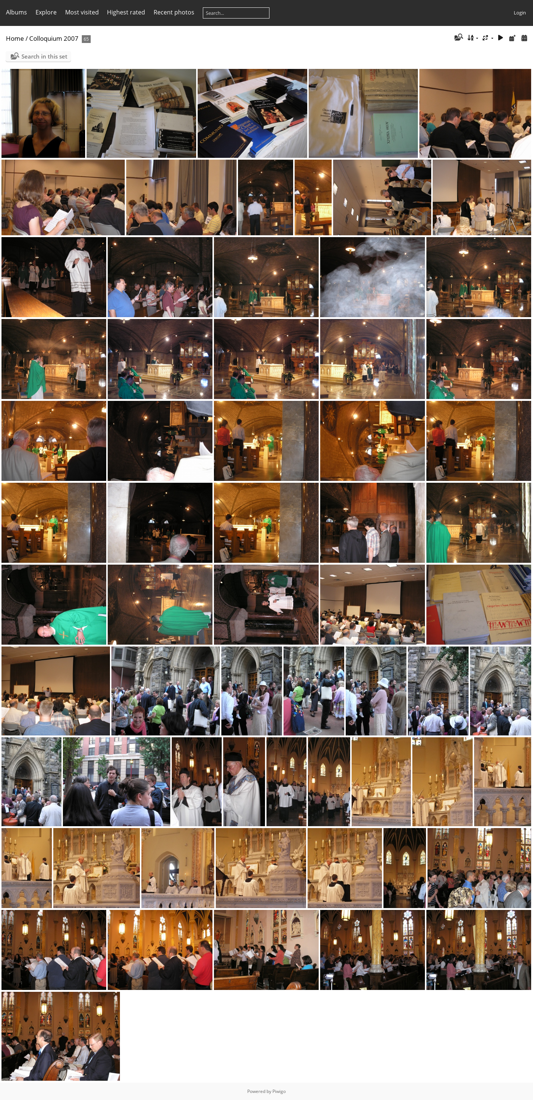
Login (520, 12)
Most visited (82, 12)
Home (15, 38)
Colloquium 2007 (53, 38)
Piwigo (279, 1091)
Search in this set (44, 56)
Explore (46, 12)
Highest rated (126, 12)
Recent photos (174, 12)
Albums (16, 12)
